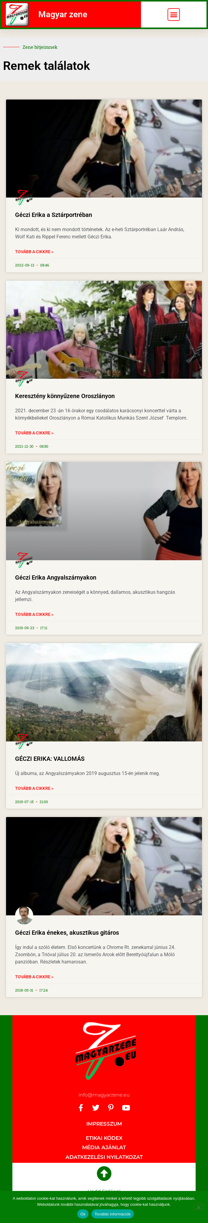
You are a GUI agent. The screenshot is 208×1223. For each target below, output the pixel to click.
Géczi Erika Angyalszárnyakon (55, 577)
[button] (174, 14)
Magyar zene (62, 14)
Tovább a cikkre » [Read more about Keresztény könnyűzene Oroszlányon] (34, 432)
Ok (82, 1214)
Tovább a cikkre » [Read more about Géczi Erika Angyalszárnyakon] (34, 614)
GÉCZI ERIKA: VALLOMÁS (50, 758)
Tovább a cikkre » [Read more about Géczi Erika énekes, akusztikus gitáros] (34, 976)
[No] (198, 1206)
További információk (112, 1214)
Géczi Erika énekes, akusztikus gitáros (67, 932)
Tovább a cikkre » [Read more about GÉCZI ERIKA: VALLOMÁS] (34, 788)
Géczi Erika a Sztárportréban (53, 214)
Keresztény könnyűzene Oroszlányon (65, 396)
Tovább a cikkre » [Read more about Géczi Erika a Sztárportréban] (34, 251)
